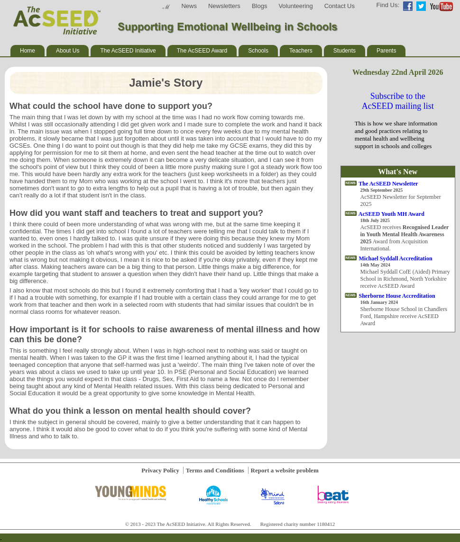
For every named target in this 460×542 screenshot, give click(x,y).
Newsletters (224, 5)
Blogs (259, 5)
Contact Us (339, 5)
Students (344, 50)
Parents (386, 50)
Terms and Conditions (215, 470)
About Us (67, 50)
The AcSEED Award (202, 50)
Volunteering (295, 5)
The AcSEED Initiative (128, 50)
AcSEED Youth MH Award (391, 214)
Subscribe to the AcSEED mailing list (398, 101)
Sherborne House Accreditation (397, 296)
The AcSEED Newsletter (388, 183)
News (189, 5)
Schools (258, 50)
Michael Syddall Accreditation (395, 258)
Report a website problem (285, 470)
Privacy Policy (160, 470)
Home (27, 50)
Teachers (301, 50)
